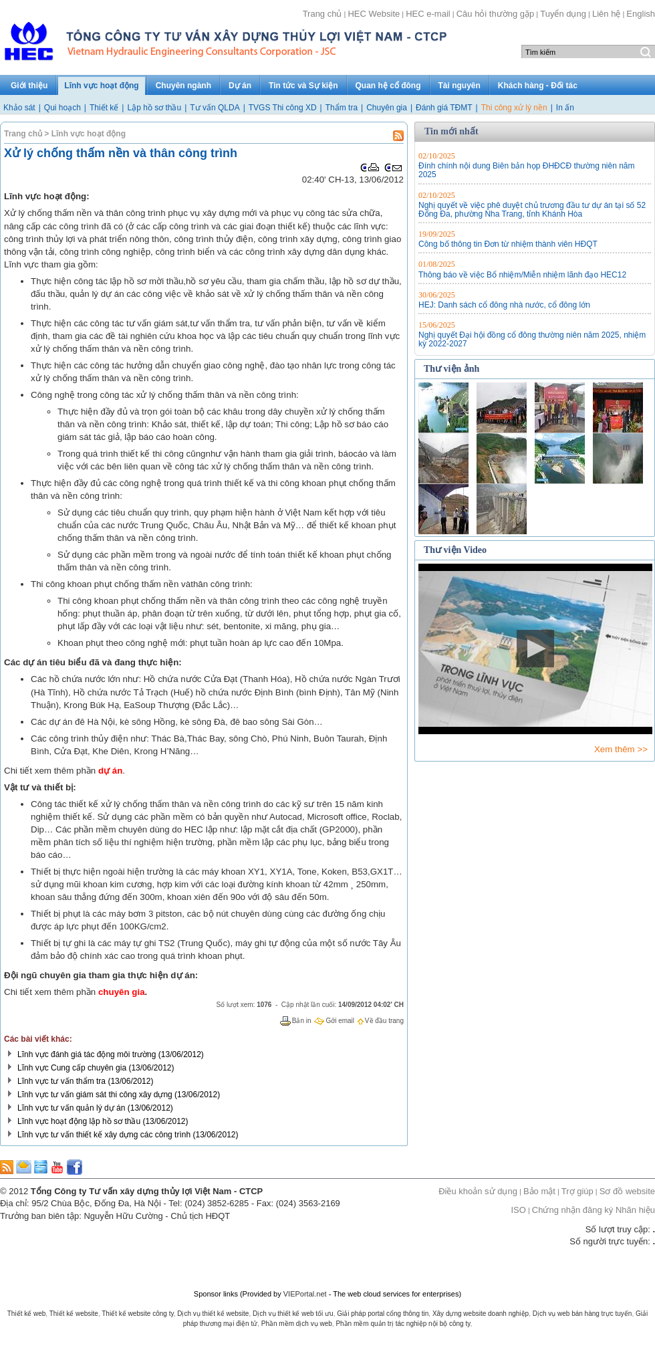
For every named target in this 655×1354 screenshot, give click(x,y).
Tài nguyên (459, 85)
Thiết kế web (26, 1313)
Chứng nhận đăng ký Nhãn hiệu (593, 1210)
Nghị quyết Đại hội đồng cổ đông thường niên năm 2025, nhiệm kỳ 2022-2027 (532, 339)
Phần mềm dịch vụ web (296, 1323)
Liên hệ (606, 14)
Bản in (301, 1020)
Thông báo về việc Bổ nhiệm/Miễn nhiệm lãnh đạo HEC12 (522, 274)
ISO (518, 1210)
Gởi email (339, 1020)
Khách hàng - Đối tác (537, 85)
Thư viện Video (455, 550)
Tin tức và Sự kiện (303, 85)
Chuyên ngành (183, 85)
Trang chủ (322, 14)
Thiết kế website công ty (137, 1313)
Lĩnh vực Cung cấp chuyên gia (71, 1068)
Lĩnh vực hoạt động (101, 85)
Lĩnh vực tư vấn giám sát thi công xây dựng (94, 1094)
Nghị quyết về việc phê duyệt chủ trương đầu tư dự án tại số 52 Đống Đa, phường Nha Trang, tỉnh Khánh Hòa (532, 210)
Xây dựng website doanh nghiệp (480, 1313)
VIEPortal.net (305, 1294)
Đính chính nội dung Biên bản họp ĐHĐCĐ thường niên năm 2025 (526, 170)
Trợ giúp (577, 1191)
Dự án (240, 85)
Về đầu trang (384, 1020)
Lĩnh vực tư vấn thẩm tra (61, 1081)
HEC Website (374, 14)
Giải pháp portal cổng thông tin (382, 1313)
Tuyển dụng (563, 14)
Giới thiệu (29, 85)
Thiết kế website (73, 1313)
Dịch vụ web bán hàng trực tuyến (582, 1313)
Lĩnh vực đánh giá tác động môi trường (86, 1054)
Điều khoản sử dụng (477, 1191)
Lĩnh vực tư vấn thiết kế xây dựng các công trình (103, 1134)
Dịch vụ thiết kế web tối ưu (293, 1313)
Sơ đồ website (627, 1191)
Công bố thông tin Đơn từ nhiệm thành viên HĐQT (508, 244)
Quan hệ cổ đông (388, 85)
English (640, 14)
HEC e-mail (428, 14)
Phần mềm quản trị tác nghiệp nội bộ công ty (403, 1323)
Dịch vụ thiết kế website (213, 1313)
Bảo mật (539, 1191)
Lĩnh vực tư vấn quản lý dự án (71, 1108)
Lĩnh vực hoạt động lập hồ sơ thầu (78, 1121)
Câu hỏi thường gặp (495, 14)
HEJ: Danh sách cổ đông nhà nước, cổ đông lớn (504, 305)
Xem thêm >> (621, 749)
